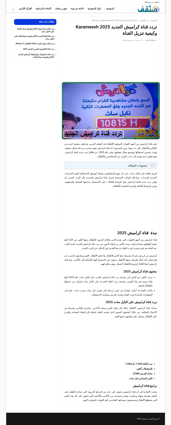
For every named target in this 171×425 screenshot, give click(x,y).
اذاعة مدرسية (77, 8)
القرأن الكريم (25, 8)
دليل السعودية (94, 8)
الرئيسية (110, 8)
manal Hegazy (150, 40)
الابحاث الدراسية (43, 8)
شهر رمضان (61, 8)
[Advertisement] (110, 61)
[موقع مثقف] (149, 8)
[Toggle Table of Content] (151, 165)
